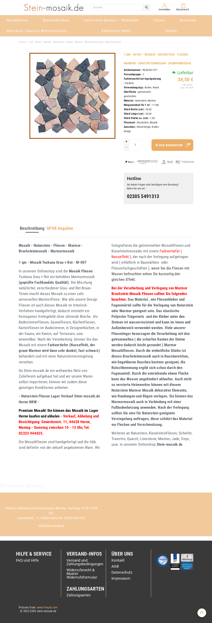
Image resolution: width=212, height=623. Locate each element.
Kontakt (118, 560)
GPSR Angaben (60, 228)
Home (22, 42)
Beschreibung (32, 228)
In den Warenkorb (173, 144)
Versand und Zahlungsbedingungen (85, 562)
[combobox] (117, 7)
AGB (115, 567)
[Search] (146, 7)
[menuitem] (22, 20)
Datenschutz (122, 573)
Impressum (120, 578)
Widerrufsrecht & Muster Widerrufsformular (82, 573)
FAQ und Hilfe (27, 560)
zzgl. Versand (186, 87)
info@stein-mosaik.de (51, 525)
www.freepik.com (47, 607)
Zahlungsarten (79, 595)
